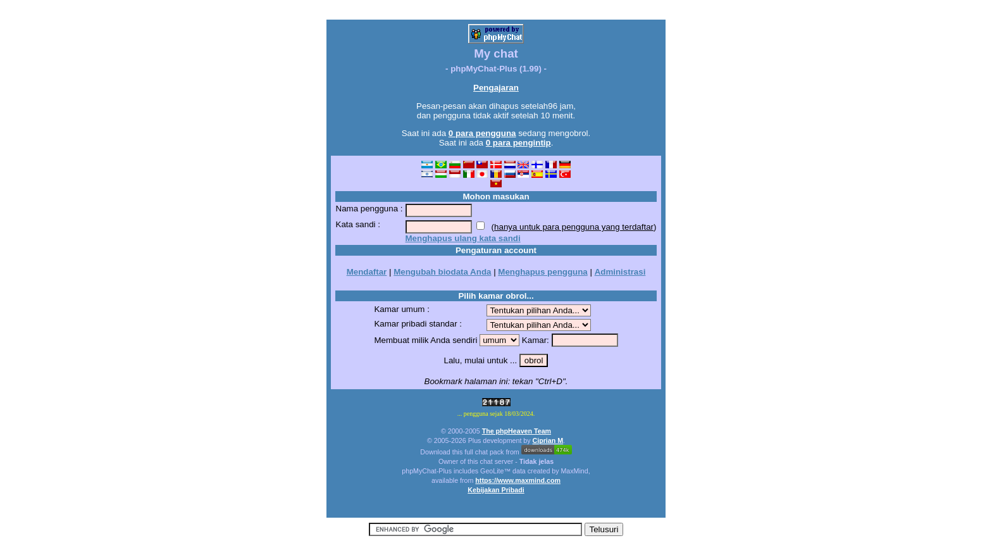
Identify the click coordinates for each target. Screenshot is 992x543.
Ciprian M (548, 440)
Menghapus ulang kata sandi (463, 238)
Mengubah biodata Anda (442, 272)
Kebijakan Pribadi (496, 490)
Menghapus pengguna (542, 272)
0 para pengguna (482, 133)
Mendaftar (367, 272)
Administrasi (620, 272)
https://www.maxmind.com (518, 480)
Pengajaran (496, 87)
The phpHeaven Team (516, 431)
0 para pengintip (518, 142)
